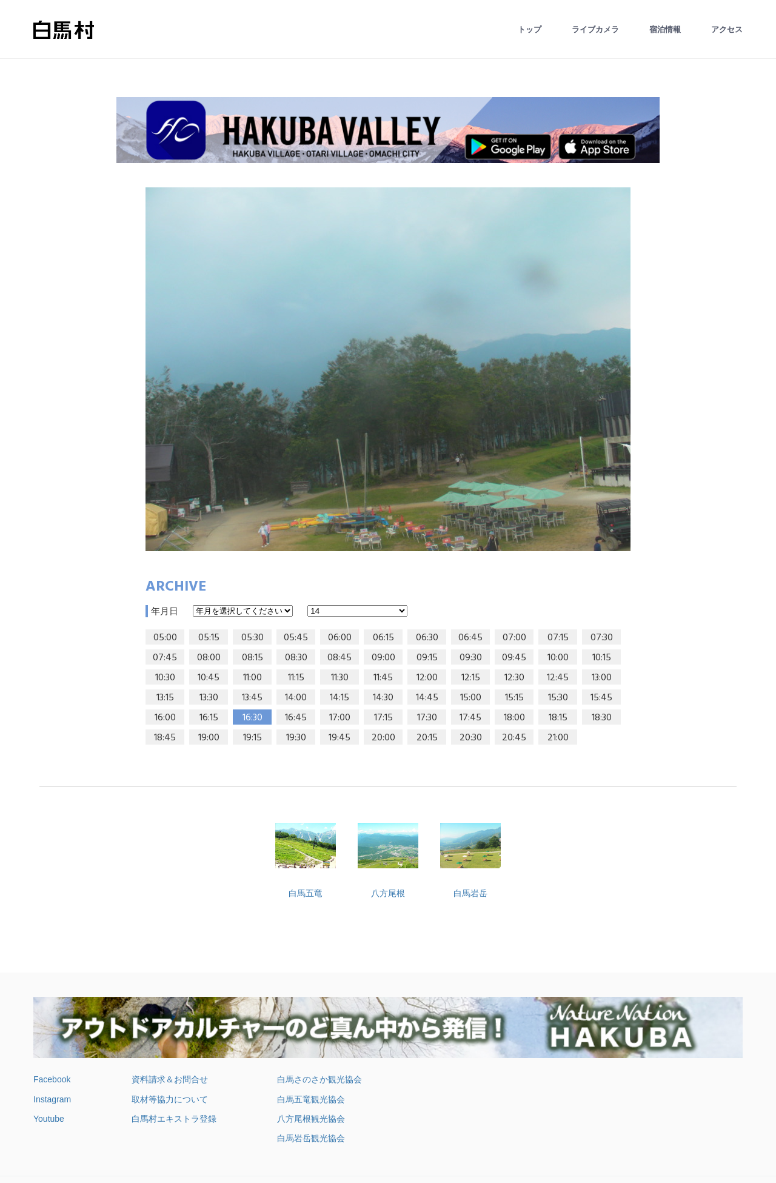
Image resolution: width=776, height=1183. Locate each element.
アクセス (727, 29)
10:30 (165, 678)
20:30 (471, 738)
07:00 (514, 638)
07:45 (165, 658)
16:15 (208, 718)
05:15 (208, 638)
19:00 (208, 738)
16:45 (296, 718)
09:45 (514, 658)
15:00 (470, 698)
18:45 (165, 738)
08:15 (252, 658)
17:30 (427, 718)
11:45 (383, 678)
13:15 (165, 698)
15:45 (601, 698)
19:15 (252, 738)
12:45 (558, 678)
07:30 (601, 638)
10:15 (601, 658)
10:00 (558, 658)
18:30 (602, 718)
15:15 (514, 698)
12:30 (514, 678)
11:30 (340, 678)
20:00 (383, 738)
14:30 (383, 698)
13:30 (208, 698)
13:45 (252, 698)
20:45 (514, 738)
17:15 (383, 718)
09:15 (427, 658)
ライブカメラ (595, 29)
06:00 (340, 638)
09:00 (383, 658)
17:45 (470, 718)
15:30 (558, 698)
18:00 (514, 718)
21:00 (558, 738)
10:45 (208, 678)
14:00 (296, 698)
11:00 (252, 678)
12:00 (427, 678)
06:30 (427, 638)
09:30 (471, 658)
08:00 (209, 658)
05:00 (165, 638)
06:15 (383, 638)
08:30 (296, 658)
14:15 (339, 698)
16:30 (252, 718)
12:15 (470, 678)
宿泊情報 (665, 29)
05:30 (252, 638)
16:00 (165, 718)
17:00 (339, 718)
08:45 (339, 658)
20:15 (427, 738)
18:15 (558, 718)
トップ (529, 29)
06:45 (470, 638)
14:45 (427, 698)
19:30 (296, 738)
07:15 (558, 638)
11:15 (296, 678)
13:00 (602, 678)
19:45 (339, 738)
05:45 (296, 638)
